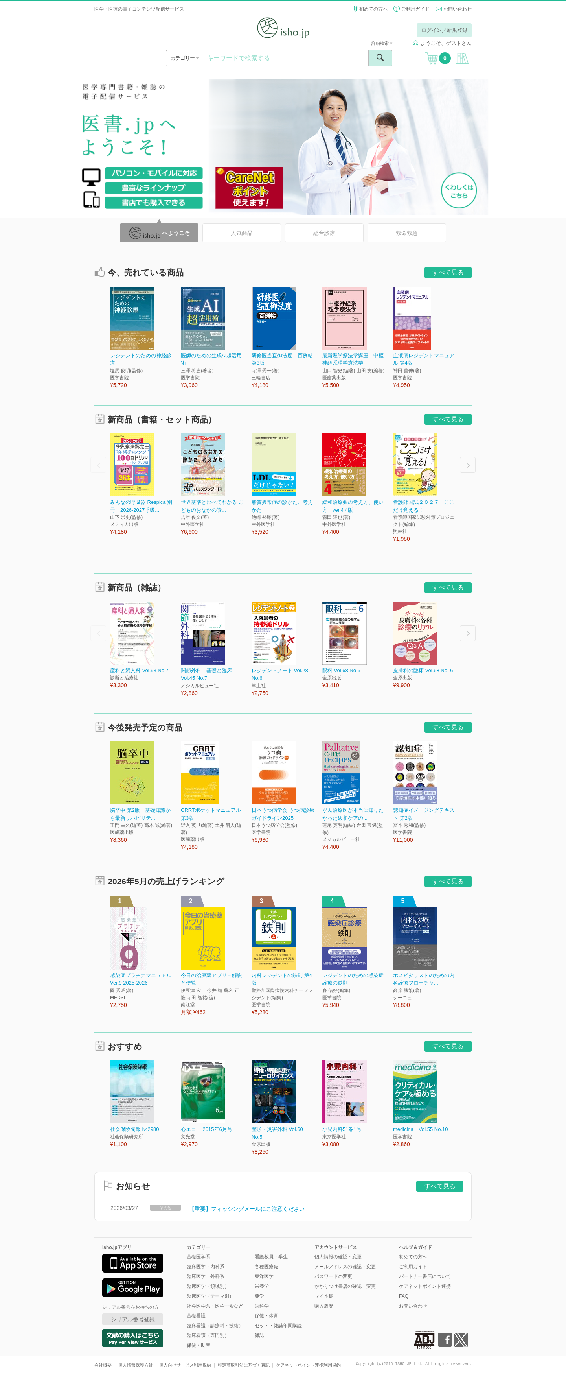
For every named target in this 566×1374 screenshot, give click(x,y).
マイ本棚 (323, 1296)
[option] (145, 338)
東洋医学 (264, 1276)
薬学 (259, 1296)
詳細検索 (381, 43)
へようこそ (159, 233)
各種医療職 (266, 1266)
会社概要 (103, 1365)
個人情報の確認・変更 (338, 1257)
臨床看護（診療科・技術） (215, 1325)
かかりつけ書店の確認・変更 (345, 1286)
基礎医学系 (198, 1257)
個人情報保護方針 (135, 1365)
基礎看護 (196, 1316)
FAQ (403, 1296)
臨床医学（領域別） (208, 1286)
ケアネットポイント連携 (425, 1286)
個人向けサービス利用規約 (185, 1365)
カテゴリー (184, 58)
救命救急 (407, 233)
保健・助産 (198, 1345)
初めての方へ (373, 9)
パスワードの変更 (333, 1276)
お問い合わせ (457, 9)
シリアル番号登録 (133, 1319)
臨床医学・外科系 (205, 1276)
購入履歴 (323, 1306)
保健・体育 (266, 1316)
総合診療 (324, 233)
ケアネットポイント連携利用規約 (308, 1365)
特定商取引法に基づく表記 (244, 1365)
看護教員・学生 (271, 1257)
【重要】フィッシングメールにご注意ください (247, 1209)
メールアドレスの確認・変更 (345, 1266)
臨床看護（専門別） (208, 1335)
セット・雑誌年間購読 (278, 1325)
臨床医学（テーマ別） (210, 1296)
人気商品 (242, 233)
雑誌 (259, 1335)
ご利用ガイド (415, 9)
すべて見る (448, 272)
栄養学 (262, 1286)
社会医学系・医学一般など (215, 1306)
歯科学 (262, 1306)
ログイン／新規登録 (444, 30)
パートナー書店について (425, 1276)
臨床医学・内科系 (205, 1266)
